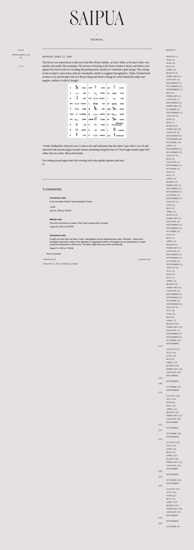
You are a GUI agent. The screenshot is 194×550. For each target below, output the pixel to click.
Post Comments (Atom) (67, 264)
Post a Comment (53, 254)
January (171, 79)
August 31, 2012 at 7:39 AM (61, 248)
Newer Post (49, 259)
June (169, 63)
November (172, 86)
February (172, 76)
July (169, 60)
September (172, 89)
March (170, 56)
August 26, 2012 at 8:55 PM (61, 227)
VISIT (21, 54)
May (168, 66)
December (172, 83)
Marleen (53, 219)
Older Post (145, 259)
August (170, 116)
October (171, 109)
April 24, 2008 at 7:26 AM (60, 211)
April (169, 70)
